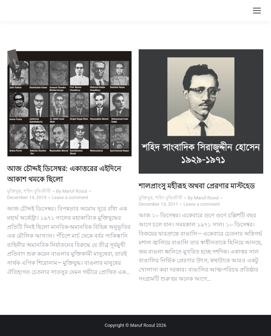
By (71, 191)
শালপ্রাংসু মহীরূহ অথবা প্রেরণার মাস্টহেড (197, 186)
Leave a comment (70, 197)
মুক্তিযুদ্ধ (14, 191)
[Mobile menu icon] (257, 11)
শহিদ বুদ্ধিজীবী (37, 191)
